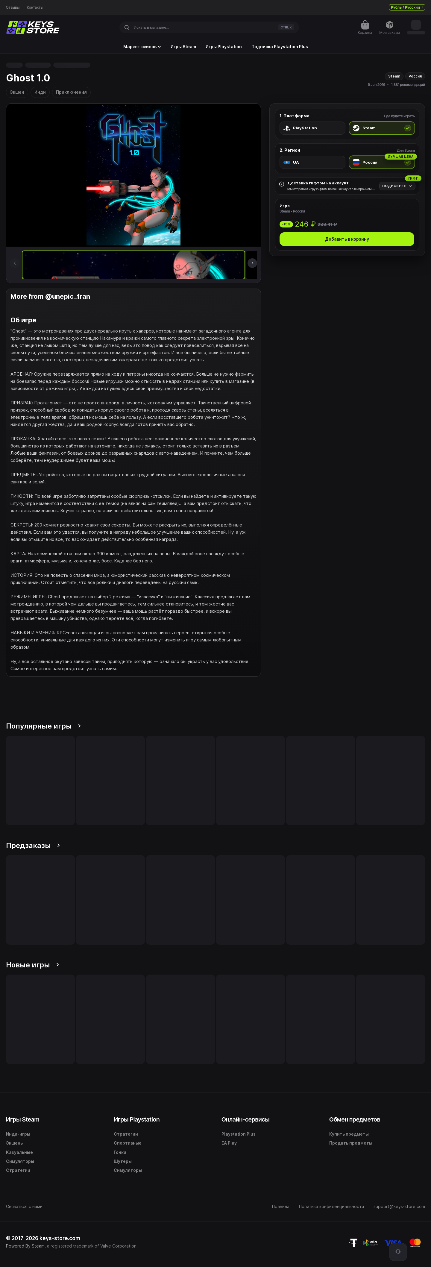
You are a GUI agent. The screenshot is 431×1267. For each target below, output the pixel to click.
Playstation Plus (238, 1133)
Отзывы (13, 7)
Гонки (120, 1152)
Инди (40, 92)
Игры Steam (183, 47)
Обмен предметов (354, 1119)
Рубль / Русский (407, 7)
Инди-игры (18, 1133)
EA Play (229, 1142)
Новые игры (32, 965)
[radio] (312, 128)
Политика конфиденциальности (331, 1206)
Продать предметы (350, 1142)
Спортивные (128, 1142)
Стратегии (18, 1170)
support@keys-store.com (399, 1206)
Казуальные (19, 1152)
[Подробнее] (397, 186)
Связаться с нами (24, 1206)
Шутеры (123, 1161)
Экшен (17, 92)
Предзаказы (33, 845)
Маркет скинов (142, 47)
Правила (280, 1206)
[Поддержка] (398, 1252)
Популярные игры (43, 726)
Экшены (15, 1142)
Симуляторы (20, 1161)
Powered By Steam (25, 1245)
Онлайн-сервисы (245, 1119)
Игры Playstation (224, 47)
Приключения (71, 92)
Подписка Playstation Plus (279, 47)
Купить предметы (349, 1133)
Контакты (35, 7)
